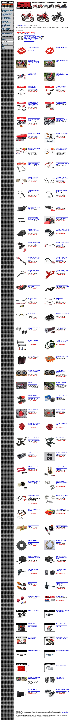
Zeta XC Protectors (61, 509)
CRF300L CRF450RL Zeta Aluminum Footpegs (34, 243)
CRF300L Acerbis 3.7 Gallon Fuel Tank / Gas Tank (33, 231)
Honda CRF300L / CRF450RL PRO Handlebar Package (32, 88)
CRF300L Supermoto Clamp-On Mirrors (33, 178)
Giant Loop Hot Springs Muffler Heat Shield (62, 664)
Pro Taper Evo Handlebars (31, 314)
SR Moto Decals (60, 596)
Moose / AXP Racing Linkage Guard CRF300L (34, 690)
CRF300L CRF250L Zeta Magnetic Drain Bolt (34, 424)
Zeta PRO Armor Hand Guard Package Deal (61, 149)
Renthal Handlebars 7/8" (34, 650)
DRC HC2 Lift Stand (61, 437)
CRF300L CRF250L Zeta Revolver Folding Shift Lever (34, 259)
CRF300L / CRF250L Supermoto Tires (61, 383)
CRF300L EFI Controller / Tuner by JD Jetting (62, 341)
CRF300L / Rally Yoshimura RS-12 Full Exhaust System (61, 119)
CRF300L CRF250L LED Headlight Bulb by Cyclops (62, 583)
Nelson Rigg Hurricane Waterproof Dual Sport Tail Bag (61, 557)
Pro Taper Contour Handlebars (32, 299)
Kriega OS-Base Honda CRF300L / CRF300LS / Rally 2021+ (62, 625)
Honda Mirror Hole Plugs (34, 596)
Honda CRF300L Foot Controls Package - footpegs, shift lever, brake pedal (33, 104)
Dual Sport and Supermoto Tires (60, 678)
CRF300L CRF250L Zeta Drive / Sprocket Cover (62, 271)
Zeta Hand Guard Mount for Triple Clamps (62, 496)
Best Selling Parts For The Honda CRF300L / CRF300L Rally (33, 49)
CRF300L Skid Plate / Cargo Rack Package (61, 103)
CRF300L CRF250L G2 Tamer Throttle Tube (61, 327)
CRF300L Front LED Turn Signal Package (62, 134)
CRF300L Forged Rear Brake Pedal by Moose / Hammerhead (62, 259)
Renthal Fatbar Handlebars (59, 299)
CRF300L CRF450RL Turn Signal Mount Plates (62, 453)
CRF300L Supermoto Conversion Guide (33, 383)
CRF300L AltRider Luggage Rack (32, 638)
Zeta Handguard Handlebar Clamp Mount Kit (62, 482)
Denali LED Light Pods (33, 610)
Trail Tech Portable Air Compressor (33, 453)
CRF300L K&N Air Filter (33, 356)
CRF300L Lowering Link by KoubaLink (34, 467)
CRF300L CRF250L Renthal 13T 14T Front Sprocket (33, 542)
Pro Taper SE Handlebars (62, 650)
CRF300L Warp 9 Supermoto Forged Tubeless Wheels (60, 371)
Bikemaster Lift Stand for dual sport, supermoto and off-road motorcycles (34, 439)
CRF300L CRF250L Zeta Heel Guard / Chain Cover (62, 285)
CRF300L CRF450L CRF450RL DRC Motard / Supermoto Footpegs (34, 397)
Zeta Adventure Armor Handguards (33, 496)
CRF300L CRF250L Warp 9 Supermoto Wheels (34, 371)
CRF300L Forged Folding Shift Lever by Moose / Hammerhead (62, 244)
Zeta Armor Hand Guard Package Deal (34, 149)
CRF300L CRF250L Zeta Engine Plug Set (62, 410)
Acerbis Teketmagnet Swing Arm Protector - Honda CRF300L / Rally (33, 218)
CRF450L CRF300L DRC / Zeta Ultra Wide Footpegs (62, 230)
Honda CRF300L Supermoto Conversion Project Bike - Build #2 (33, 61)
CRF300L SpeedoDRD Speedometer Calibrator (62, 525)
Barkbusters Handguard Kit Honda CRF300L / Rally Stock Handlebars (34, 163)
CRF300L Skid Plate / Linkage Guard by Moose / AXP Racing (34, 207)
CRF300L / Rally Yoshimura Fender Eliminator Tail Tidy (32, 625)
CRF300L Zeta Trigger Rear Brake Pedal (33, 271)
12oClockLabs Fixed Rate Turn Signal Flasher (34, 482)
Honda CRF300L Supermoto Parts (32, 74)
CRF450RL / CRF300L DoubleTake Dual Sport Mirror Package (62, 179)
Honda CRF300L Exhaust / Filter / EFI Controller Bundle (34, 119)
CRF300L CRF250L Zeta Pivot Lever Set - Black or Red (62, 163)
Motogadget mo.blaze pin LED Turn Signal (62, 611)
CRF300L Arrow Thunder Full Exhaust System (62, 638)
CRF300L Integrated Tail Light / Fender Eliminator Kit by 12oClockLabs (34, 135)
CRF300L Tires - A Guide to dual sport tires (34, 678)
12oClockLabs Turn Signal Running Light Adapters (61, 468)
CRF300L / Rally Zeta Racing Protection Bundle (61, 88)
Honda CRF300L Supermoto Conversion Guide (62, 74)
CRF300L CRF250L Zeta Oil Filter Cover (34, 410)
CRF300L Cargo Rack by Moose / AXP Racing (62, 217)
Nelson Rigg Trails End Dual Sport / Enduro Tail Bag (34, 557)
